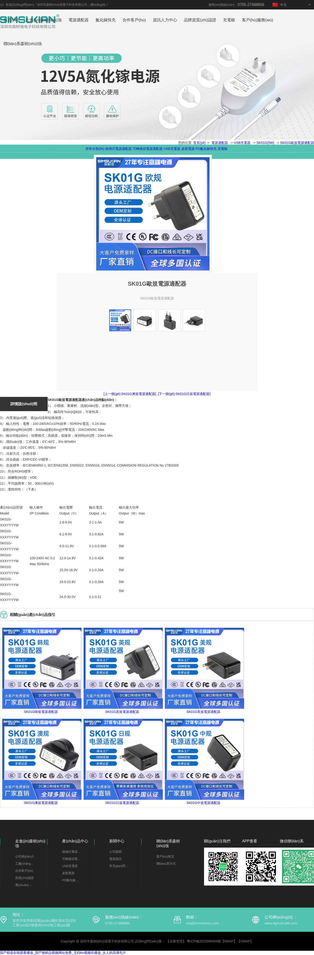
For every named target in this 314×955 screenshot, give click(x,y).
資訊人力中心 (165, 20)
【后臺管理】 (176, 941)
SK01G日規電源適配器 (122, 803)
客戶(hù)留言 (165, 856)
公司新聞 (115, 852)
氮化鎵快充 (106, 20)
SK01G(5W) (265, 143)
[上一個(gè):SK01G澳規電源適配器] (130, 394)
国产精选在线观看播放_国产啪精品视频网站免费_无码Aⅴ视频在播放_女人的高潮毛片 (63, 953)
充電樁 (229, 20)
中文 (280, 5)
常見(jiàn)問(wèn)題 (118, 866)
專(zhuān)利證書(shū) (24, 885)
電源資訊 (115, 859)
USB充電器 (242, 143)
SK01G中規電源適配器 (203, 803)
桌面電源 (188, 149)
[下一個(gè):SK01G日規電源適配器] (184, 394)
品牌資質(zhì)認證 (200, 20)
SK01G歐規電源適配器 (297, 143)
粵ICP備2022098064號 (204, 941)
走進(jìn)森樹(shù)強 (43, 20)
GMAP (245, 941)
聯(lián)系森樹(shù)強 (23, 43)
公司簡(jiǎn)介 (24, 856)
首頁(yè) (11, 20)
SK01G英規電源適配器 (122, 712)
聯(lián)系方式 (166, 863)
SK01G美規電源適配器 (203, 712)
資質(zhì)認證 (24, 878)
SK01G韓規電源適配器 (41, 712)
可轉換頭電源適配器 (148, 149)
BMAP (229, 941)
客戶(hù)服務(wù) (257, 20)
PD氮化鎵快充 (206, 149)
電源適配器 (78, 20)
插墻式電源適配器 (118, 149)
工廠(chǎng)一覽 (24, 863)
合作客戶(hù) (134, 20)
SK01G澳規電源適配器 (41, 803)
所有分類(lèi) (95, 149)
